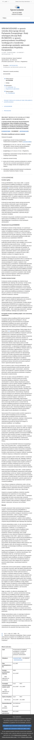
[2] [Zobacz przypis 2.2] (9, 331)
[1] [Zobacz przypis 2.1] (8, 187)
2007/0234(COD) (13, 65)
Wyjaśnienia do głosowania (12, 88)
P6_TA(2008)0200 (10, 93)
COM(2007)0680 (6, 131)
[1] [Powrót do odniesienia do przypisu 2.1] (2, 633)
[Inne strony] (23, 1)
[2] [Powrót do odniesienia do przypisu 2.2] (2, 635)
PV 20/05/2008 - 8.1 (11, 87)
